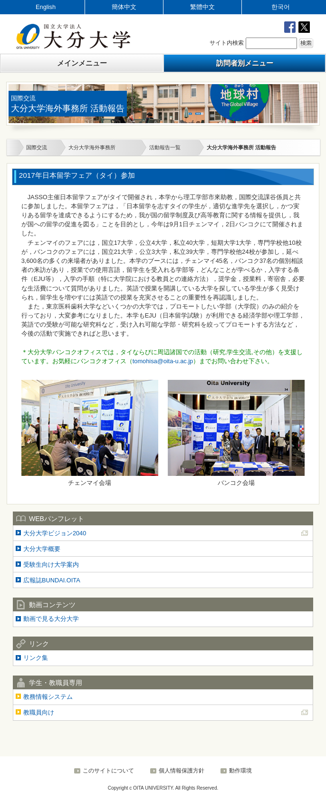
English (46, 6)
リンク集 (35, 657)
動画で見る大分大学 (51, 618)
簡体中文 (124, 6)
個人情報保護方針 (181, 770)
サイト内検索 (227, 42)
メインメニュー (82, 63)
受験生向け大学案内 (51, 564)
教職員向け (38, 712)
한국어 (280, 6)
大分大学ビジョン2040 (54, 533)
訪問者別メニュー (244, 63)
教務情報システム (48, 696)
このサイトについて (108, 770)
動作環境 (240, 770)
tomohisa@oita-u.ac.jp (163, 361)
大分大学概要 (41, 548)
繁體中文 (202, 6)
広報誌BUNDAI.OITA (51, 580)
